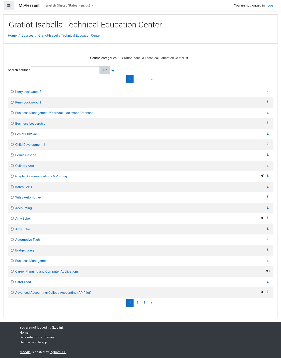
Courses (28, 35)
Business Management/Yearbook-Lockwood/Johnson (54, 113)
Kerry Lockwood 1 (28, 102)
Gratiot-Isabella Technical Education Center (69, 35)
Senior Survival (26, 134)
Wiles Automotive (28, 197)
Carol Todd (23, 282)
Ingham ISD (58, 352)
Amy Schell (23, 219)
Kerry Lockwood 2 (28, 92)
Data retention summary (37, 337)
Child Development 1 (30, 145)
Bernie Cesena (25, 155)
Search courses (19, 70)
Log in (271, 5)
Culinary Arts (24, 166)
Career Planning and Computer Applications (47, 271)
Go (105, 70)
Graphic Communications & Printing (41, 176)
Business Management (32, 261)
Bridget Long (24, 250)
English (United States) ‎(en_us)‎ (68, 5)
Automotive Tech (27, 240)
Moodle (25, 352)
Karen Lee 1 (23, 187)
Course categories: (103, 58)
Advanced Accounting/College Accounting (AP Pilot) (53, 293)
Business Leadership (30, 124)
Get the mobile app (33, 342)
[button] (114, 70)
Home (12, 35)
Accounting (23, 208)
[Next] (151, 79)
